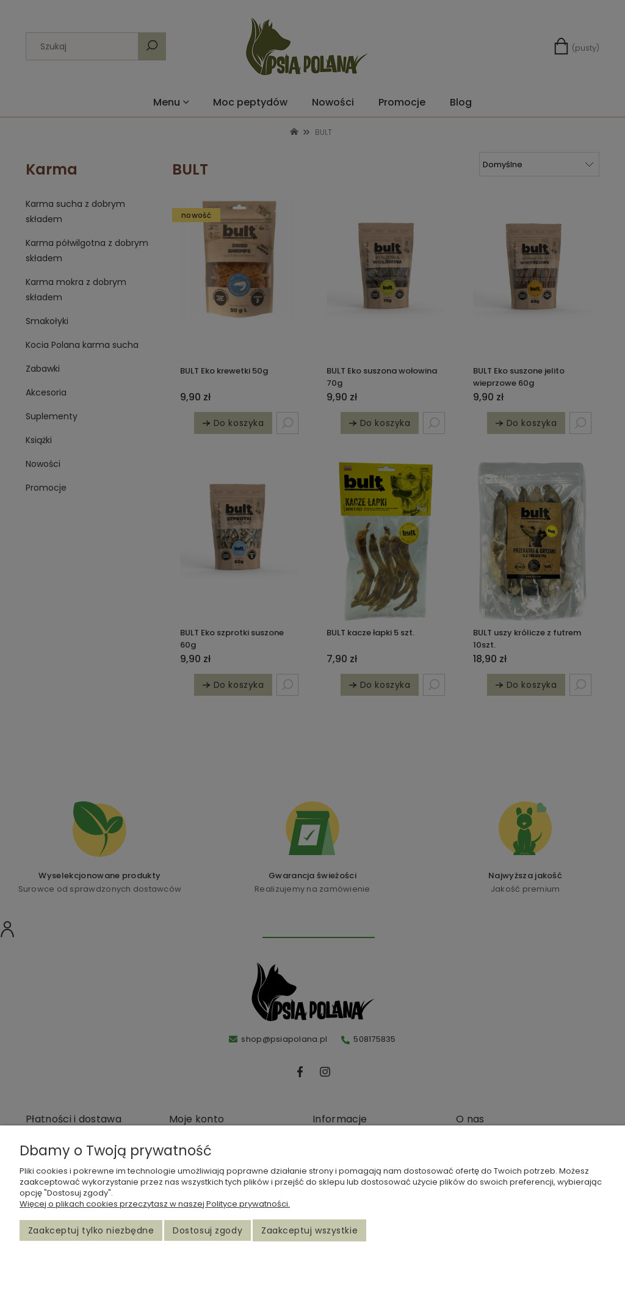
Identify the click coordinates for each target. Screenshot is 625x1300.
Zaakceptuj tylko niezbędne (91, 1230)
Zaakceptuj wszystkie (309, 1230)
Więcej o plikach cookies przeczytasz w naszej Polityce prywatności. (155, 1204)
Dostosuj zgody (207, 1230)
